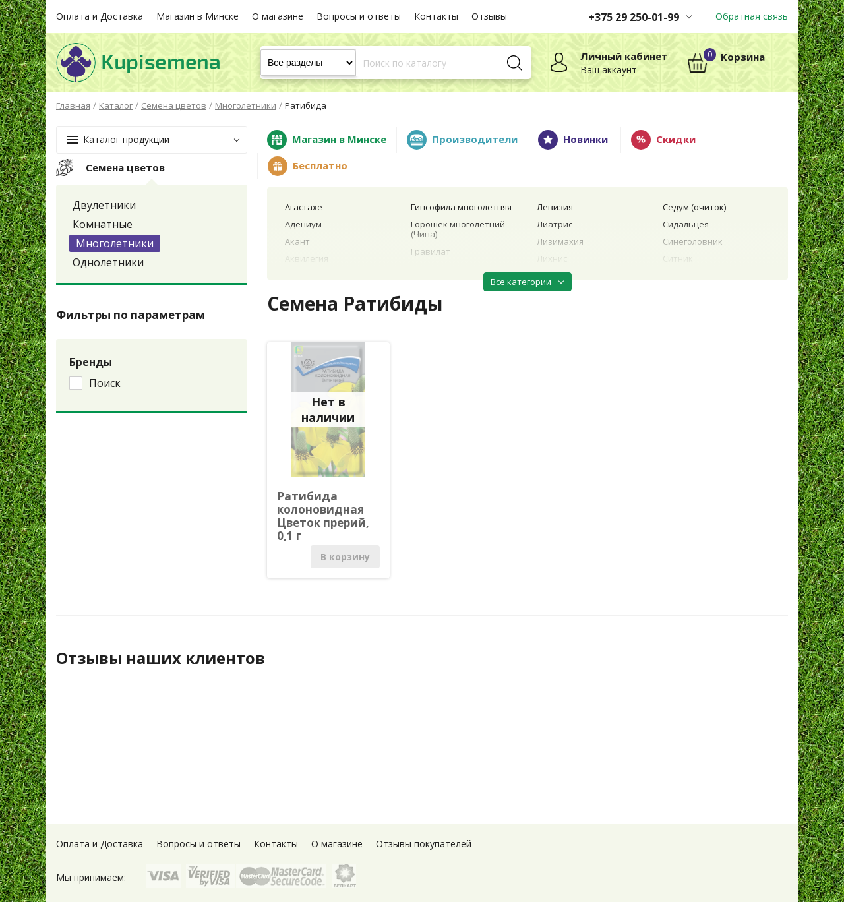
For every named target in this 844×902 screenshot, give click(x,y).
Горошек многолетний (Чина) (458, 229)
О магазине (277, 16)
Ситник (678, 258)
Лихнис (552, 258)
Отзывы (489, 16)
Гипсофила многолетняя (461, 207)
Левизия (555, 207)
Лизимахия (560, 241)
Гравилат (430, 251)
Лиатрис (554, 224)
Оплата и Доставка (99, 16)
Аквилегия (306, 258)
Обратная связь (751, 16)
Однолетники (108, 262)
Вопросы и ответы (358, 16)
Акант (297, 241)
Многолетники (115, 243)
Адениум (303, 224)
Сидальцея (686, 224)
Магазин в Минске (197, 16)
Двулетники (104, 205)
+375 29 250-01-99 (633, 17)
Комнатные (103, 224)
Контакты (436, 16)
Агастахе (303, 207)
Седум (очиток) (694, 207)
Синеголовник (693, 241)
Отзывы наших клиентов (161, 658)
